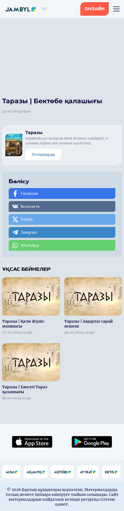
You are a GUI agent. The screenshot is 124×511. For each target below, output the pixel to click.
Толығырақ (43, 154)
